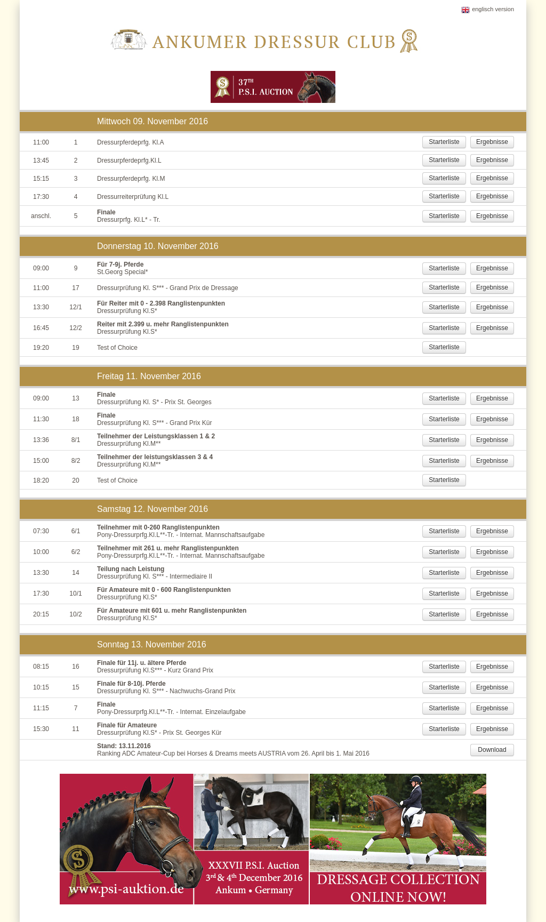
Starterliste (444, 142)
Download (492, 749)
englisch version (493, 9)
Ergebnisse (492, 142)
